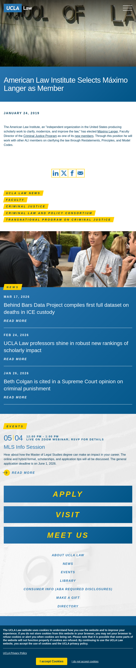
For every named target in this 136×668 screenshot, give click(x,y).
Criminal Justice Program (40, 136)
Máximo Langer (107, 131)
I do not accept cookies (85, 661)
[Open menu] (127, 8)
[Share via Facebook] (72, 173)
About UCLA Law (68, 555)
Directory (68, 606)
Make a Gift (68, 597)
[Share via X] (64, 173)
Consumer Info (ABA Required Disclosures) (68, 589)
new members (84, 136)
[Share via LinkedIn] (55, 173)
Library (68, 580)
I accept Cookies (51, 661)
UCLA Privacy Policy (15, 653)
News (68, 563)
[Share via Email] (80, 173)
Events (68, 572)
